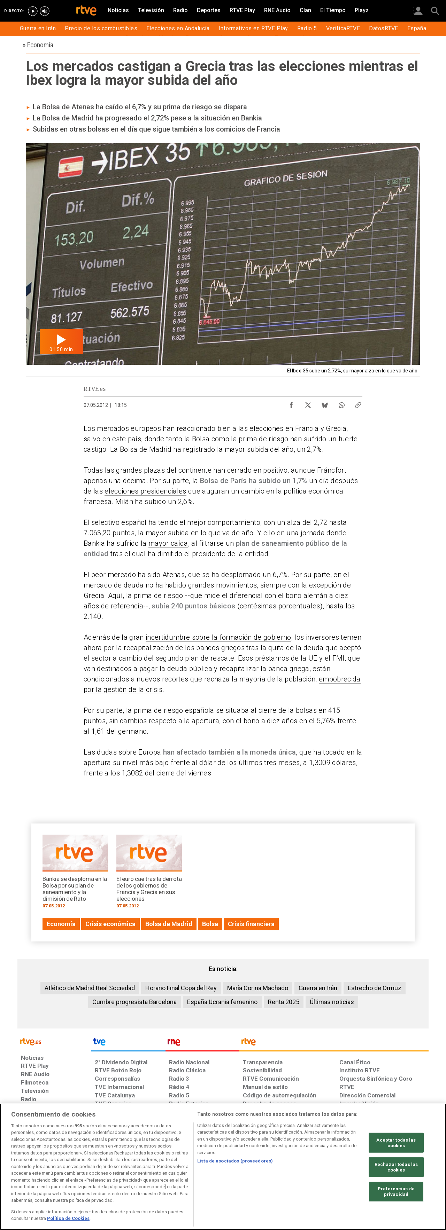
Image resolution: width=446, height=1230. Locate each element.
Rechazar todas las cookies (396, 1167)
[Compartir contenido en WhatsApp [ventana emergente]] (341, 403)
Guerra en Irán (318, 988)
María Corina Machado (257, 988)
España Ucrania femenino (222, 1002)
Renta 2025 (283, 1002)
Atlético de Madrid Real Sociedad (90, 988)
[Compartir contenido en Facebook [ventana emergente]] (291, 403)
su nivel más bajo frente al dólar (164, 762)
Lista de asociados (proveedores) (235, 1161)
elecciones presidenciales (145, 491)
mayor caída (168, 543)
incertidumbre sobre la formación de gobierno (218, 637)
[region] (223, 1166)
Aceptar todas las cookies (396, 1142)
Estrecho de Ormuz (374, 988)
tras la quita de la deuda (284, 648)
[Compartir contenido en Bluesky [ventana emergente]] (324, 403)
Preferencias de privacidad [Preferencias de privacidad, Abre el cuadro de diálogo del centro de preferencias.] (396, 1191)
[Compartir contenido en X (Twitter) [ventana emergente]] (308, 403)
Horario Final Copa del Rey (181, 988)
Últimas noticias (332, 1002)
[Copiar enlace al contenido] (358, 403)
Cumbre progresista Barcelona (134, 1002)
